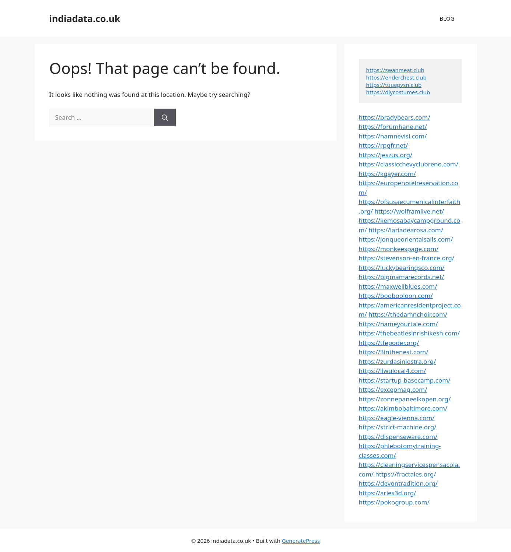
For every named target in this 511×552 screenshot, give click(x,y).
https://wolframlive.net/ (409, 211)
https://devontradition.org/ (398, 483)
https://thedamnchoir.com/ (407, 314)
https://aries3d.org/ (387, 493)
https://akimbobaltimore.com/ (403, 408)
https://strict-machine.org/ (398, 427)
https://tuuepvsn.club (394, 84)
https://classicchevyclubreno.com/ (409, 164)
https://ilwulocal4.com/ (392, 370)
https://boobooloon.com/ (396, 295)
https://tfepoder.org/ (389, 342)
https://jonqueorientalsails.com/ (406, 239)
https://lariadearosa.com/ (405, 230)
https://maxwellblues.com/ (398, 286)
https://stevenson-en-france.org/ (407, 258)
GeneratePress (301, 540)
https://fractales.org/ (405, 474)
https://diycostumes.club (398, 92)
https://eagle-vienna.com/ (397, 418)
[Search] (165, 117)
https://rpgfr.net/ (383, 145)
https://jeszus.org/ (386, 155)
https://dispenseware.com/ (398, 436)
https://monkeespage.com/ (399, 249)
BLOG (447, 18)
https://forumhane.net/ (393, 126)
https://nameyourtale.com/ (398, 324)
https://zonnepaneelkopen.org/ (405, 399)
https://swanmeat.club (395, 70)
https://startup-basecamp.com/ (405, 380)
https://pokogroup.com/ (394, 502)
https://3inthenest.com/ (393, 352)
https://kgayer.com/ (387, 173)
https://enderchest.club (396, 77)
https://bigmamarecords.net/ (401, 277)
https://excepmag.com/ (393, 389)
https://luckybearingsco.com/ (402, 267)
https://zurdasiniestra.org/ (397, 361)
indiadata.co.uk (84, 18)
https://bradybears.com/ (394, 117)
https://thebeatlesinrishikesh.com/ (409, 333)
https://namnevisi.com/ (393, 136)
